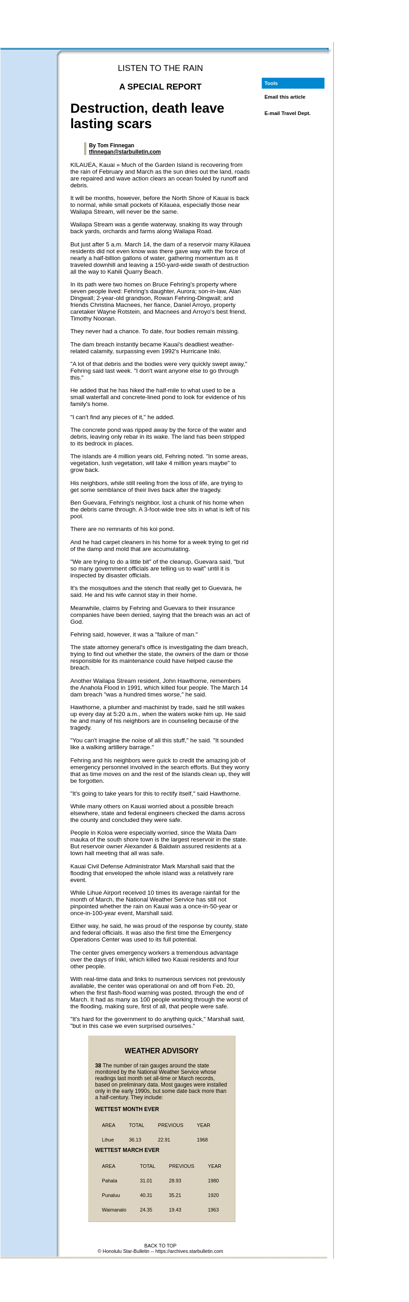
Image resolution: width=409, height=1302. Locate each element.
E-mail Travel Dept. (287, 113)
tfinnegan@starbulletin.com (125, 152)
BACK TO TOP (161, 1245)
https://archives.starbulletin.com (189, 1251)
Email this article (284, 97)
